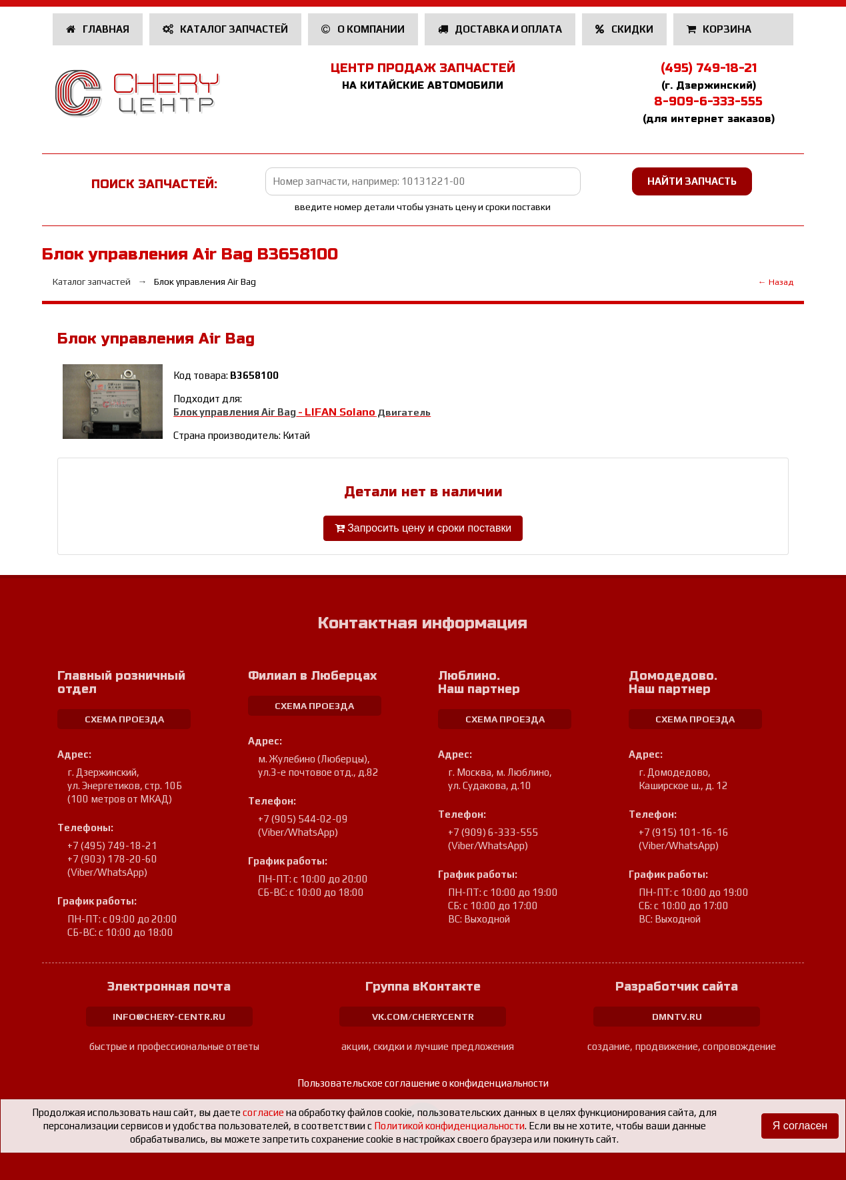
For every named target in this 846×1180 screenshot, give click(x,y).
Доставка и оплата (500, 29)
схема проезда (124, 719)
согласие (263, 1112)
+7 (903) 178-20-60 (112, 858)
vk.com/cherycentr (423, 1016)
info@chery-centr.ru (169, 1016)
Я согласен (799, 1125)
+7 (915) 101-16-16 (684, 832)
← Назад (775, 282)
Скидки (624, 29)
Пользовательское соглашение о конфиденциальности (423, 1083)
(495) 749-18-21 (709, 68)
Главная (97, 29)
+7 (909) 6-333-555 (493, 832)
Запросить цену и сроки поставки (422, 528)
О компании (363, 29)
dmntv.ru (677, 1016)
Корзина (720, 29)
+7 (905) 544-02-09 (303, 818)
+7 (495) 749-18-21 (112, 845)
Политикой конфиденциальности (449, 1125)
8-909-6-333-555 (708, 101)
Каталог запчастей (226, 29)
